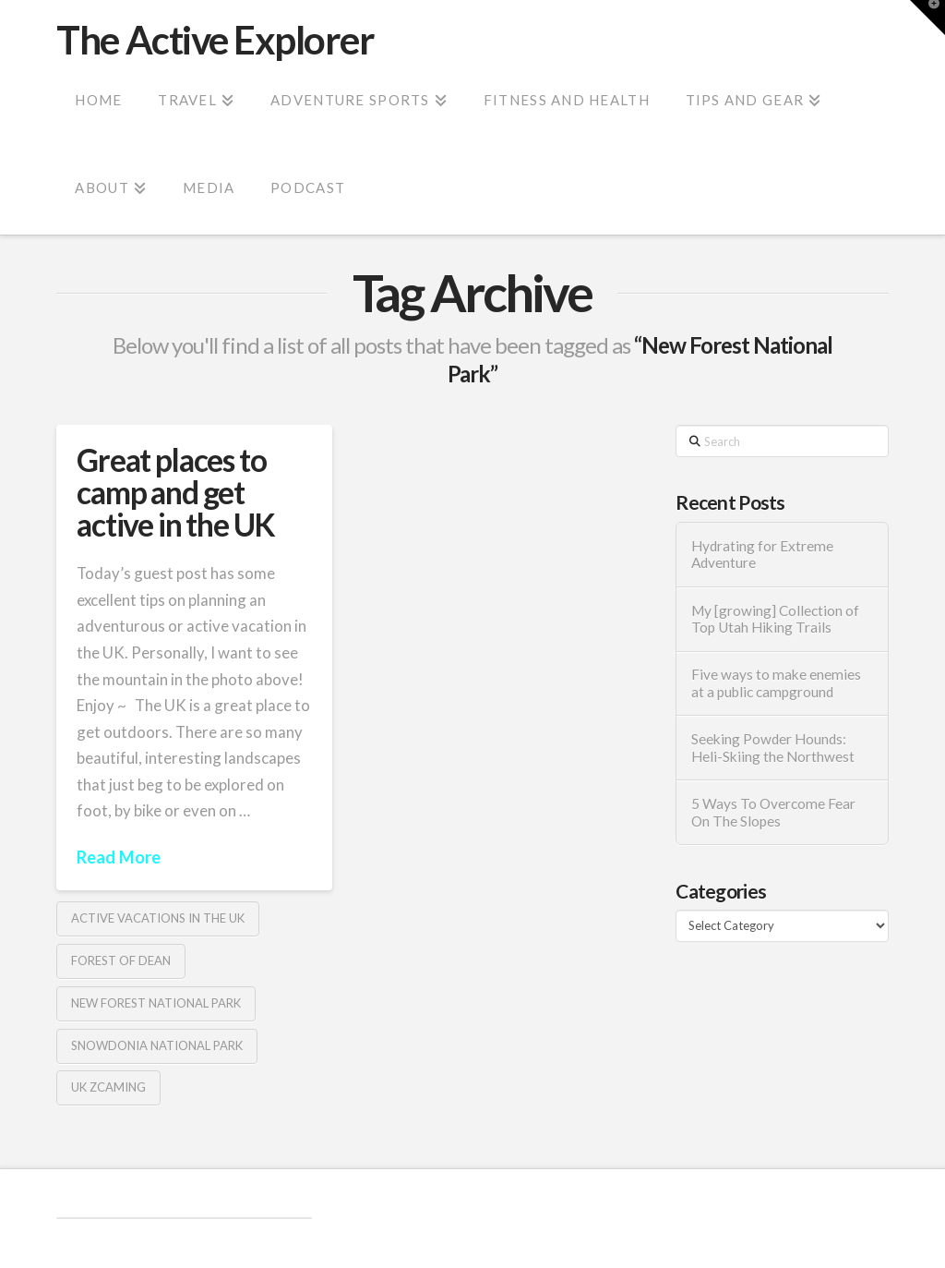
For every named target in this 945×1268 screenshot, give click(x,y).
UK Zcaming (108, 1087)
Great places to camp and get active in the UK (176, 492)
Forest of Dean (121, 960)
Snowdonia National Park (157, 1045)
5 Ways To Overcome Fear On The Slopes (773, 812)
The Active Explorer (215, 39)
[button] (927, 17)
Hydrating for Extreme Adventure (762, 554)
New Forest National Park (156, 1003)
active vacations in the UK (158, 918)
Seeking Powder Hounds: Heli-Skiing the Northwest (773, 748)
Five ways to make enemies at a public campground (776, 683)
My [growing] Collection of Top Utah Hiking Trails (775, 619)
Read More (119, 857)
